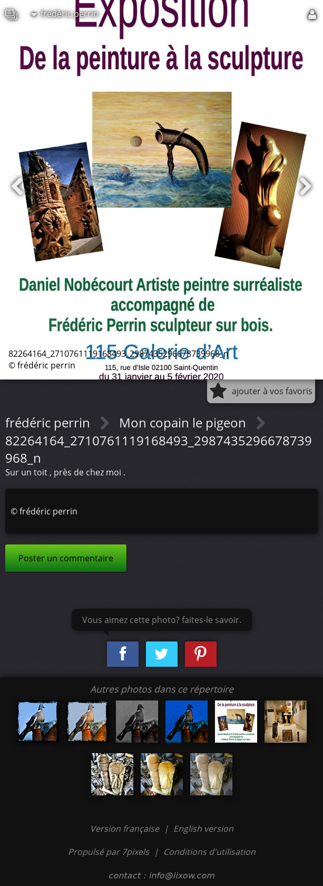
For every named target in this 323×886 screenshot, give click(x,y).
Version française (125, 828)
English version (203, 828)
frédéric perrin (65, 14)
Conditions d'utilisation (209, 852)
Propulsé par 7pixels (108, 852)
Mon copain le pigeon (184, 422)
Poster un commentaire (65, 558)
